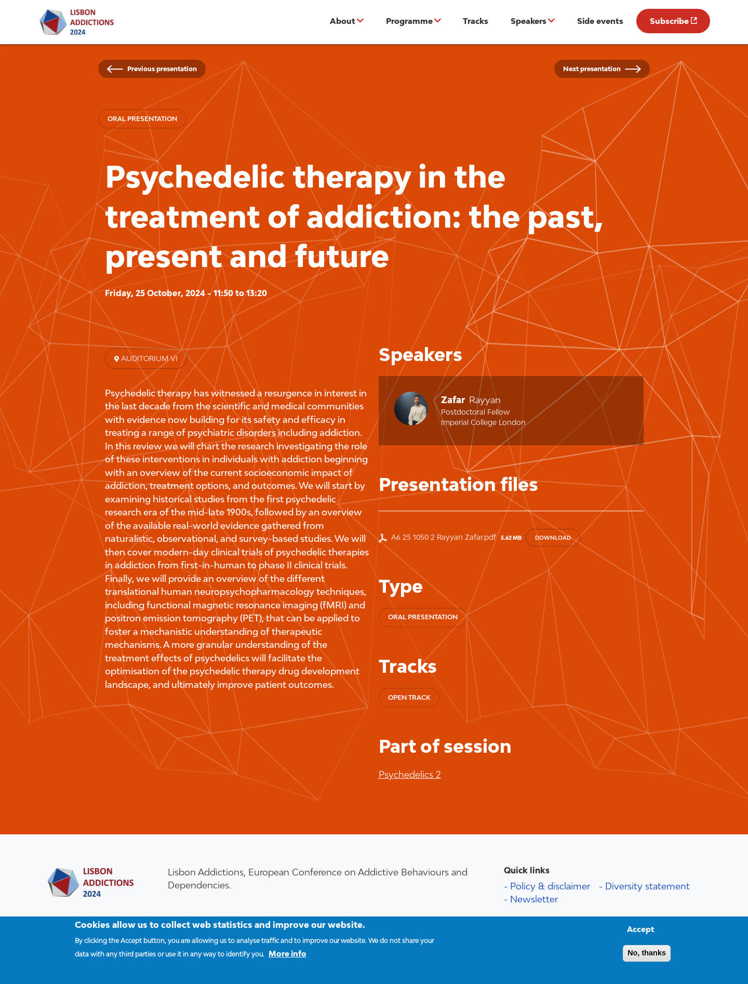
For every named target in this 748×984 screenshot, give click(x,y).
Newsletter (534, 899)
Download (553, 538)
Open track (409, 697)
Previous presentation (162, 69)
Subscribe (669, 20)
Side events (600, 20)
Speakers (528, 20)
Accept (640, 934)
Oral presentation (142, 119)
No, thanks (646, 958)
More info (287, 958)
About (342, 20)
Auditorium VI (148, 358)
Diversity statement (647, 886)
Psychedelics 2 (410, 774)
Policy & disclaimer (550, 886)
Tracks (475, 20)
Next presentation (592, 69)
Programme (409, 20)
